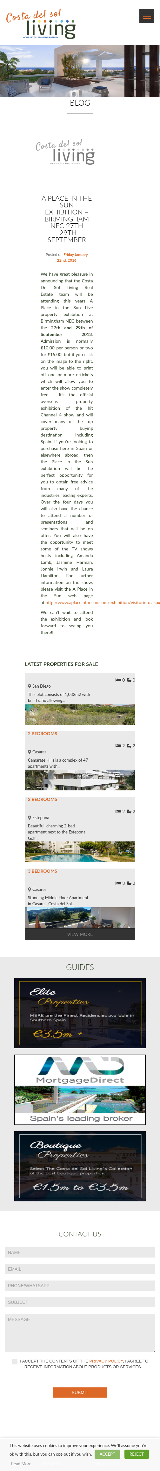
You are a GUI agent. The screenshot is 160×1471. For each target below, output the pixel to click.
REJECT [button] (137, 1454)
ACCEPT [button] (107, 1454)
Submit (80, 1392)
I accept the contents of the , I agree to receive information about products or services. (80, 1364)
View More (80, 934)
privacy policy (106, 1361)
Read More (21, 1463)
